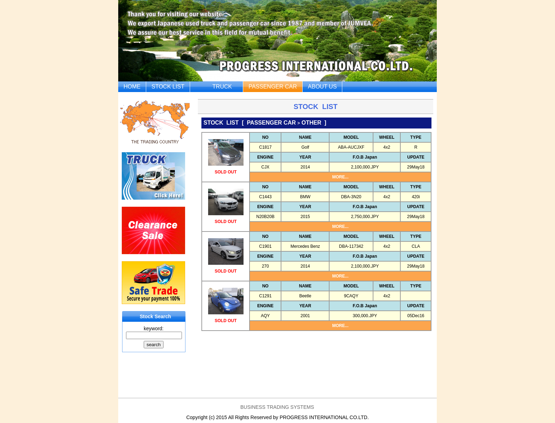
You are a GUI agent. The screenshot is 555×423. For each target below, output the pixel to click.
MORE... (340, 177)
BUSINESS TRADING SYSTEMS (277, 407)
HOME (132, 87)
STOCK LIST (167, 87)
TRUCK (222, 87)
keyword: (154, 328)
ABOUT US (322, 87)
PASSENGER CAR (272, 87)
